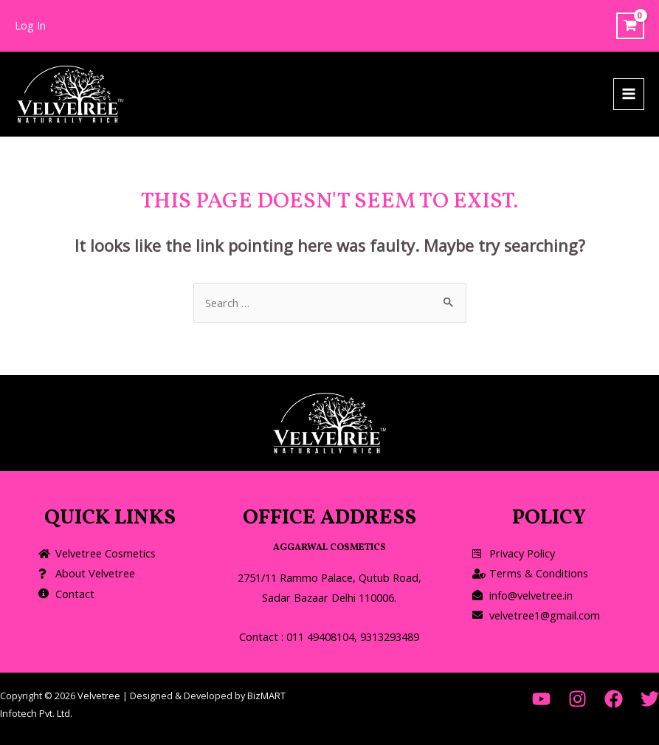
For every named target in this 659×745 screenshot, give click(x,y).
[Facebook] (613, 699)
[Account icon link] (30, 26)
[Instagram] (577, 699)
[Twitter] (650, 699)
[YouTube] (541, 699)
